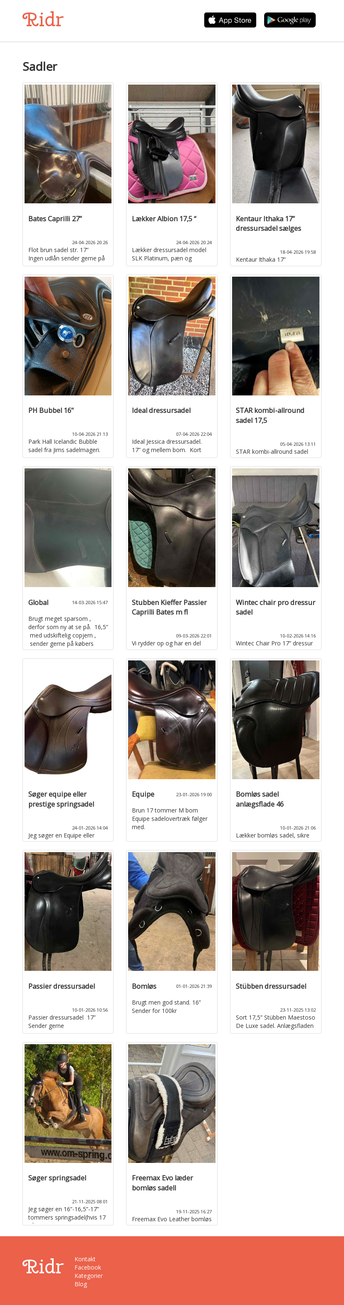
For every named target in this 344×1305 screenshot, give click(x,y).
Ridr (43, 19)
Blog (80, 1284)
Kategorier (88, 1276)
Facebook (87, 1267)
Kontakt (85, 1259)
